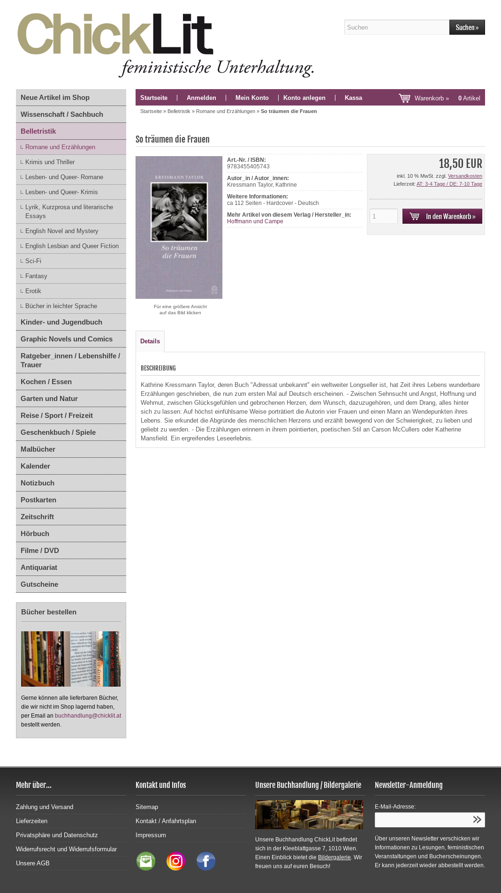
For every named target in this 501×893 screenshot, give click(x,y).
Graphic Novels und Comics (67, 339)
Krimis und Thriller (50, 162)
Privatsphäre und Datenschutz (57, 835)
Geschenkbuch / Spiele (58, 432)
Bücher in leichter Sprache (61, 306)
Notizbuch (37, 483)
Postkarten (38, 500)
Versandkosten (465, 176)
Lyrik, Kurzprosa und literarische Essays (69, 211)
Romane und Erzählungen (60, 147)
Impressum (151, 835)
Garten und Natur (49, 398)
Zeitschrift (37, 517)
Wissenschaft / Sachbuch (62, 114)
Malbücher (38, 449)
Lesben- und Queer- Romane (64, 177)
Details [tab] (150, 341)
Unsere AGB (33, 863)
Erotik (33, 291)
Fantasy (36, 276)
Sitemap (147, 806)
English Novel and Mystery (62, 231)
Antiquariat (39, 567)
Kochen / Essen (46, 382)
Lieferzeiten (31, 821)
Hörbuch (35, 533)
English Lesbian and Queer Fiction (72, 246)
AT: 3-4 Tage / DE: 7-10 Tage (449, 184)
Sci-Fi (33, 261)
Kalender (35, 466)
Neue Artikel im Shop (55, 97)
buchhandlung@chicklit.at (88, 715)
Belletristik (38, 131)
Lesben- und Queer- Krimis (61, 192)
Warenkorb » (447, 98)
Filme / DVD (40, 550)
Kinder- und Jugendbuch (61, 322)
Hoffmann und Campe (255, 221)
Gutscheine (39, 584)
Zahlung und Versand (44, 806)
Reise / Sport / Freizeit (57, 415)
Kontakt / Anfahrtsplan (166, 821)
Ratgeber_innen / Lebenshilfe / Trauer (70, 360)
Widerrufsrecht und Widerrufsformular (66, 849)
